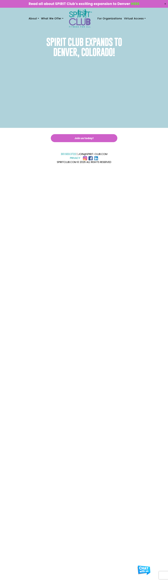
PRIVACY (75, 158)
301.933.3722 (68, 154)
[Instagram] (85, 158)
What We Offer (51, 18)
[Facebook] (90, 158)
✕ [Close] (165, 3)
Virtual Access (134, 18)
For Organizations (110, 18)
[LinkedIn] (96, 158)
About (33, 18)
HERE (135, 3)
